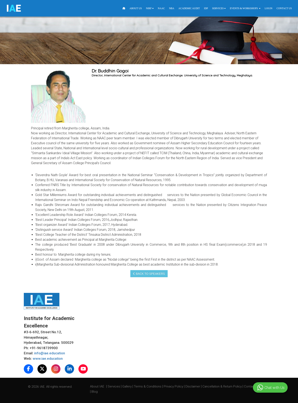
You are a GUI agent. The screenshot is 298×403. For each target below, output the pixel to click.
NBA (171, 8)
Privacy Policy (173, 386)
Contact (250, 386)
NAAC (161, 8)
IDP (206, 8)
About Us (136, 8)
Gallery (127, 386)
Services (219, 8)
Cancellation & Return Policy (222, 386)
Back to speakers (149, 273)
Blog (94, 391)
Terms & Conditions (148, 386)
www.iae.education (48, 358)
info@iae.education (49, 353)
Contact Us (284, 8)
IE (13, 8)
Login (268, 8)
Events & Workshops (245, 8)
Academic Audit (189, 8)
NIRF (150, 8)
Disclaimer (192, 386)
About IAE (97, 386)
